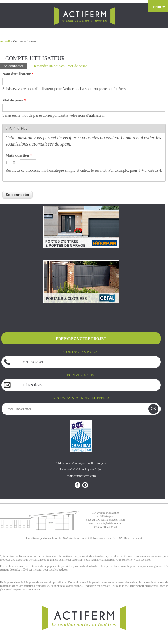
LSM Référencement (129, 538)
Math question (19, 155)
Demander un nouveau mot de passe (59, 66)
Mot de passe (14, 100)
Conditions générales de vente (43, 538)
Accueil (5, 41)
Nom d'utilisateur (17, 73)
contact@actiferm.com (109, 523)
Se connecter (15, 65)
